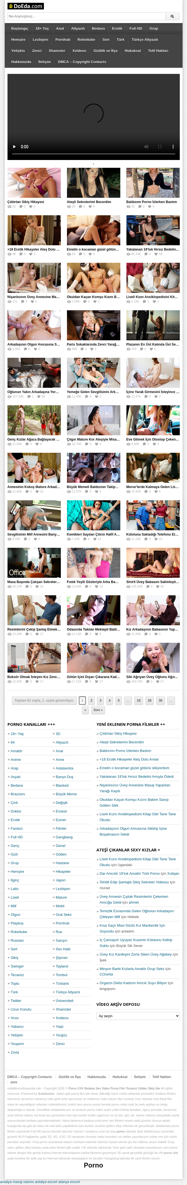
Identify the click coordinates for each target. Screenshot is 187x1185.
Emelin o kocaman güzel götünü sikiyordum (102, 249)
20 (149, 700)
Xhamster (57, 51)
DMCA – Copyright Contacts (82, 62)
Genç (15, 846)
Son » (98, 710)
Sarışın (61, 940)
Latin (15, 889)
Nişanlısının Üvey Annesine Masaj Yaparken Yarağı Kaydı (53, 297)
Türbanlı (62, 983)
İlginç (15, 880)
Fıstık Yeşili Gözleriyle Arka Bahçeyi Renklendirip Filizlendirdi (115, 582)
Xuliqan (173, 873)
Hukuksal (133, 51)
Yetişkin (18, 51)
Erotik (117, 28)
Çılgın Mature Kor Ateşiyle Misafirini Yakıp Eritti (104, 439)
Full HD (135, 28)
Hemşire (18, 40)
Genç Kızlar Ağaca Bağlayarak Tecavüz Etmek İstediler (51, 439)
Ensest (61, 811)
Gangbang (64, 837)
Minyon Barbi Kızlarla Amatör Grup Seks (132, 969)
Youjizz (61, 1035)
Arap (14, 768)
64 (13, 742)
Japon (61, 880)
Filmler (61, 828)
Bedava (98, 28)
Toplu (15, 983)
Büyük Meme (66, 794)
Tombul (62, 975)
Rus (59, 932)
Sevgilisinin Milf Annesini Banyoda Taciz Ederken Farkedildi (55, 534)
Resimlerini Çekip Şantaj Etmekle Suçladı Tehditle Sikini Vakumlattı (61, 629)
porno (120, 1131)
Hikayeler (63, 871)
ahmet (134, 902)
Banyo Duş (65, 777)
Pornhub (62, 40)
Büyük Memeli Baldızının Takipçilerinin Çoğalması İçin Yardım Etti (119, 487)
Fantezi (17, 828)
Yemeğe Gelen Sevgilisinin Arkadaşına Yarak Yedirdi (108, 392)
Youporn (17, 1044)
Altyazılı (78, 28)
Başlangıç (19, 28)
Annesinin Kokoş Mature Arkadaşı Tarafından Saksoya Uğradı (56, 487)
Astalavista (64, 768)
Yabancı (17, 1026)
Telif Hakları (158, 51)
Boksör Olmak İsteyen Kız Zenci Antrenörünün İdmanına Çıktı (56, 677)
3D (58, 734)
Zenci (37, 51)
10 (138, 700)
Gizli (14, 854)
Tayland (62, 966)
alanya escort (69, 1182)
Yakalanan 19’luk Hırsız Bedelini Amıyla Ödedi (137, 776)
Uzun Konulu (21, 1009)
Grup (153, 28)
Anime (16, 760)
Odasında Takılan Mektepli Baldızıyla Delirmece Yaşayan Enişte (117, 629)
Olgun (16, 914)
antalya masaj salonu (17, 1182)
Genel (61, 846)
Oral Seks (64, 914)
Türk (120, 40)
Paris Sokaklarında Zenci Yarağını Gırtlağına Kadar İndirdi (112, 344)
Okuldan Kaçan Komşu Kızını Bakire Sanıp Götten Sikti (110, 297)
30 (160, 700)
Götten (61, 854)
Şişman (62, 958)
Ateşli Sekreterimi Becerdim (89, 202)
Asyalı (16, 777)
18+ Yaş (42, 28)
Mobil (60, 906)
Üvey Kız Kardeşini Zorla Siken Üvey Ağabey (136, 954)
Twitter (16, 1001)
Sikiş (14, 958)
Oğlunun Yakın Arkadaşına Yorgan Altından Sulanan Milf (52, 392)
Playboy (17, 923)
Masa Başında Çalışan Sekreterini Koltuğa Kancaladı (49, 582)
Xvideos (79, 51)
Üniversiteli (65, 1001)
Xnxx (15, 1018)
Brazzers (18, 794)
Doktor (16, 811)
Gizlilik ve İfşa (106, 51)
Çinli (14, 803)
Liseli (15, 897)
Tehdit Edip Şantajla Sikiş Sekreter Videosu (134, 882)
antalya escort (46, 1182)
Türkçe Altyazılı (145, 40)
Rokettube (86, 40)
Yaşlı (60, 1026)
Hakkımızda (21, 62)
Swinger (17, 966)
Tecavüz (17, 975)
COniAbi (106, 974)
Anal (60, 28)
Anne (60, 760)
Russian (17, 940)
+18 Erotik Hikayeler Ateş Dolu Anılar (37, 249)
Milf (13, 906)
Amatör (17, 751)
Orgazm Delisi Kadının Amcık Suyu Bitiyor (133, 983)
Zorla (15, 1052)
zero (14, 1082)
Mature (61, 897)
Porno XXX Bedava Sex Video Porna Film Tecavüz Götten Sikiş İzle (114, 1088)
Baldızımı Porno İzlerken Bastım (151, 202)
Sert (105, 40)
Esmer (61, 820)
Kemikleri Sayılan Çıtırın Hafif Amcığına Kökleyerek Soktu (112, 534)
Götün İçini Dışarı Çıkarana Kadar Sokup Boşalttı (105, 677)
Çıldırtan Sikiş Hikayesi (26, 202)
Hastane (62, 863)
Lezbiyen (40, 40)
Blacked (62, 785)
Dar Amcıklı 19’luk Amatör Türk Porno (130, 873)
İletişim (44, 62)
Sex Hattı (63, 949)
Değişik (62, 803)
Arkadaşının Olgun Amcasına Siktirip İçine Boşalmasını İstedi (56, 344)
